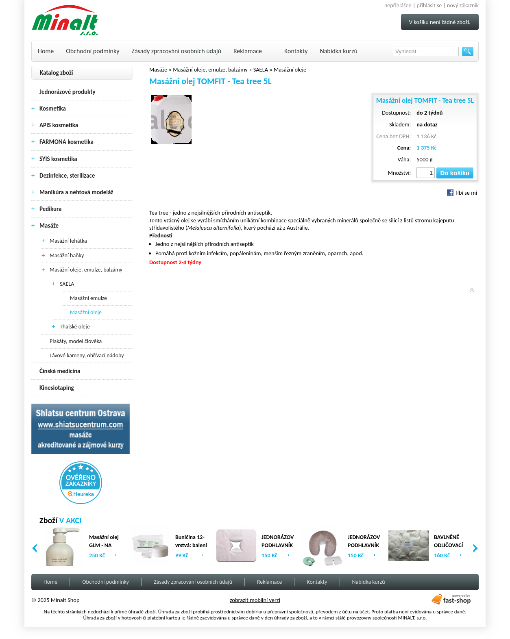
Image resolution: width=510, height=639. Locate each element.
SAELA (67, 283)
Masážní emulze (88, 298)
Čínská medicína (59, 371)
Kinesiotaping (56, 387)
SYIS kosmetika (58, 159)
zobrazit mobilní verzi (255, 600)
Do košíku (455, 173)
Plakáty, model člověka (76, 341)
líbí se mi (462, 192)
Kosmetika (52, 108)
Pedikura (50, 209)
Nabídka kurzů (338, 51)
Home (46, 51)
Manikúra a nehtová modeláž (76, 192)
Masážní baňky (67, 255)
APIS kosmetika (58, 125)
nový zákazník (463, 5)
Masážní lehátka (68, 240)
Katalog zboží (56, 72)
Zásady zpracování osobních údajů (176, 51)
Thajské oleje (75, 326)
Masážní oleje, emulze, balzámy (86, 269)
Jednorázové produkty (67, 92)
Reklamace (247, 51)
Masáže (49, 225)
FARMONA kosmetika (66, 142)
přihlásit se (429, 5)
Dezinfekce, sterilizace (67, 175)
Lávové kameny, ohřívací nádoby (87, 355)
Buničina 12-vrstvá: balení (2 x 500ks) (191, 545)
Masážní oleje (86, 312)
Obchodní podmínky (92, 51)
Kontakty (295, 51)
